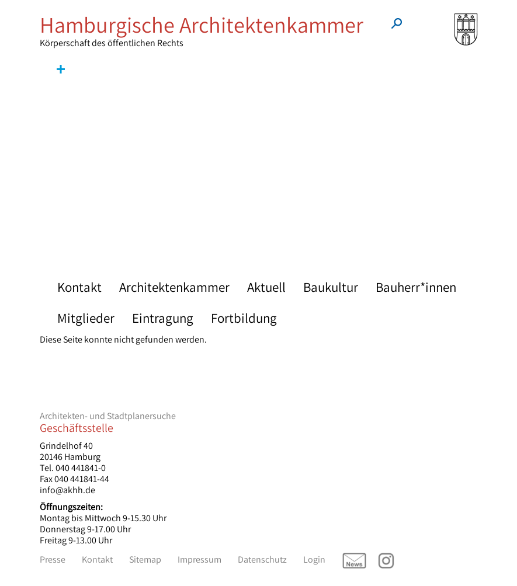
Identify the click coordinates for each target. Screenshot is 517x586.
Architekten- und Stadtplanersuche (108, 416)
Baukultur (330, 287)
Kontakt (79, 287)
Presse (52, 559)
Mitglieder (85, 318)
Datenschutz (262, 559)
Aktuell (266, 287)
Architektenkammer (174, 287)
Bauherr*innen (416, 287)
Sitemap (145, 559)
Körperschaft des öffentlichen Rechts (204, 31)
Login (314, 559)
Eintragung (162, 318)
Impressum (199, 559)
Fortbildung (244, 318)
